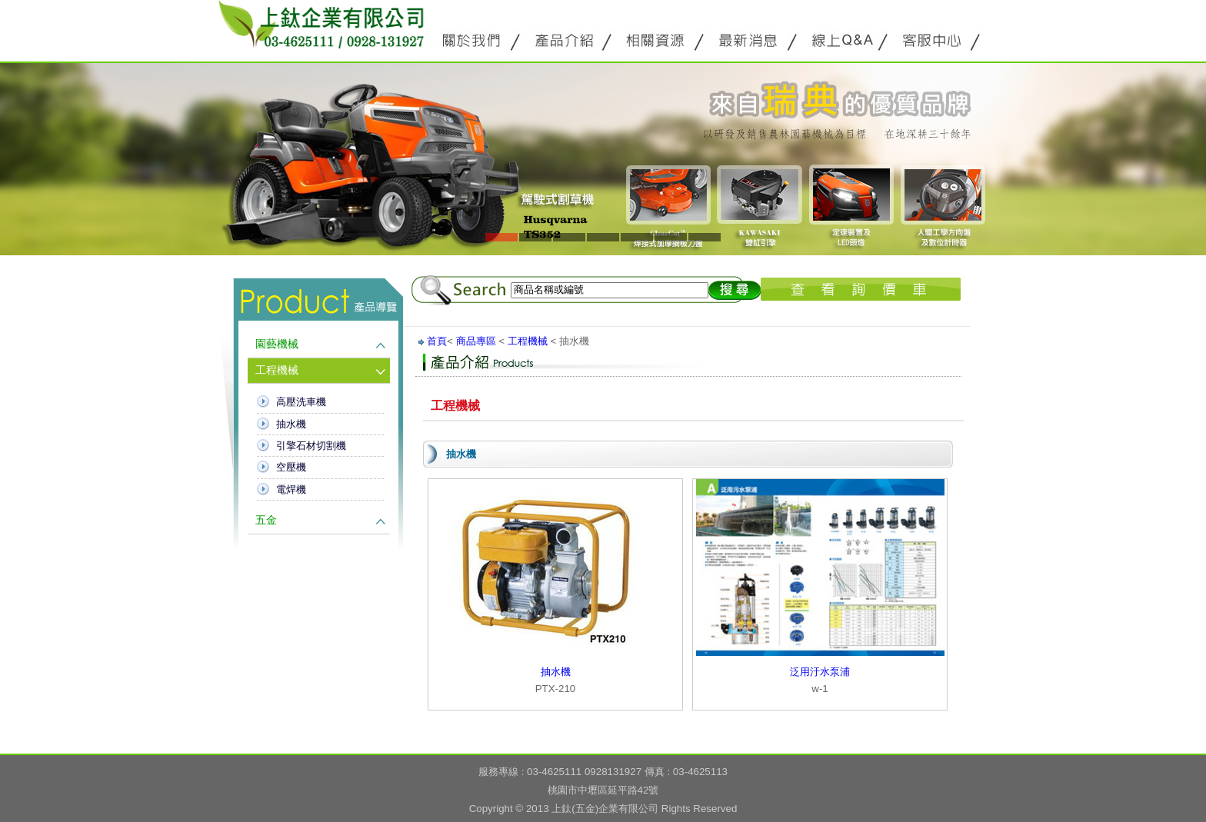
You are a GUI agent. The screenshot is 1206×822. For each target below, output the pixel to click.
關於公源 (472, 39)
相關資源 (657, 39)
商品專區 (476, 341)
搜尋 (734, 290)
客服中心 (934, 39)
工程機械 (276, 370)
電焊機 (291, 489)
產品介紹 (564, 39)
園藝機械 (276, 344)
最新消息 (749, 39)
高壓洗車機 (301, 402)
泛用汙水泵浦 (820, 671)
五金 (266, 520)
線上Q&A (841, 39)
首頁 (437, 341)
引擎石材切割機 (311, 445)
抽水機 (291, 424)
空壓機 (291, 467)
